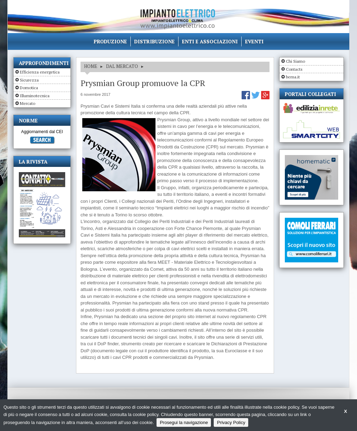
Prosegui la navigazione (184, 422)
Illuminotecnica (35, 95)
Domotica (29, 87)
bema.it (293, 76)
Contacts (294, 69)
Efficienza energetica (40, 72)
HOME (90, 66)
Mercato (27, 103)
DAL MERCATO (122, 66)
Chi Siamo (295, 61)
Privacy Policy (231, 422)
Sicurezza (29, 80)
